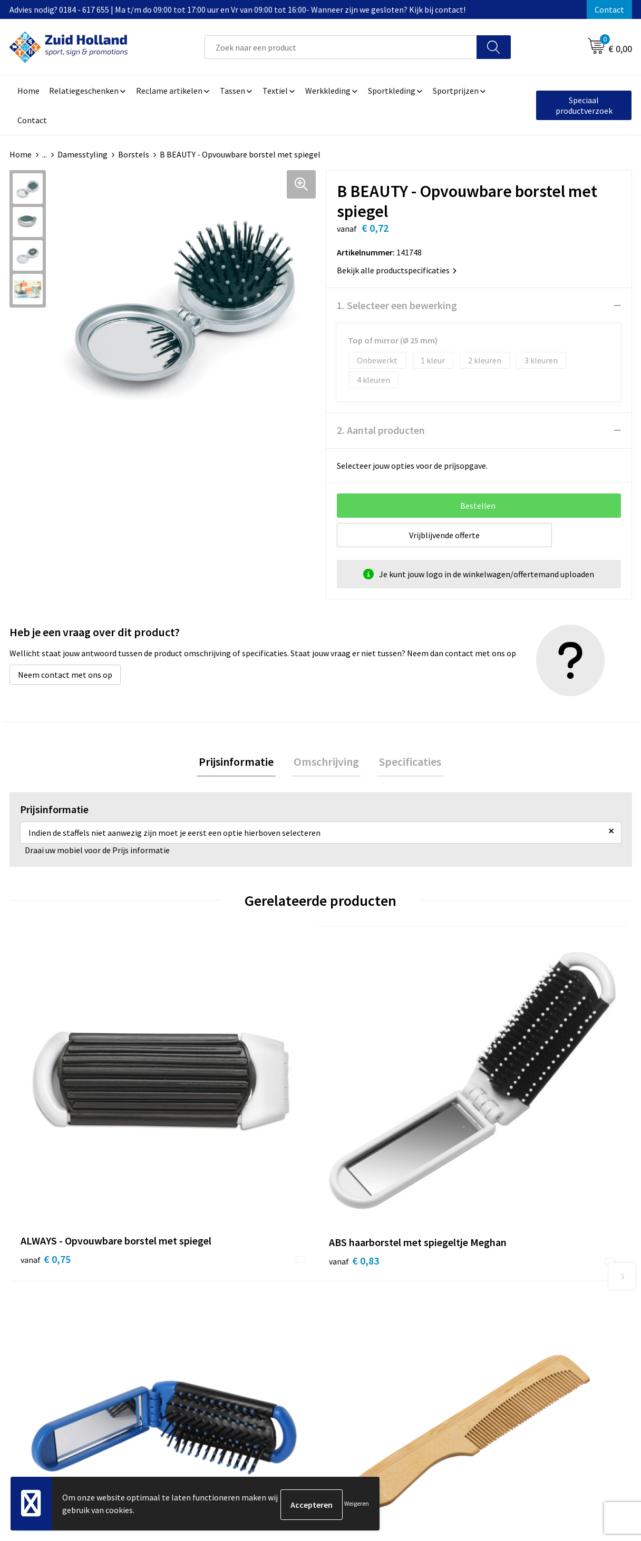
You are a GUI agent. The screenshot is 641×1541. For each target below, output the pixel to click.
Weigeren (356, 1504)
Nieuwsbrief (276, 1296)
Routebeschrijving (287, 1328)
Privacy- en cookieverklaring (535, 1296)
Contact (609, 9)
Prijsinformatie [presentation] (240, 762)
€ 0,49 (357, 1123)
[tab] (240, 762)
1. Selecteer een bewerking (397, 305)
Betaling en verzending (296, 1312)
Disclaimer (503, 1312)
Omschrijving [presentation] (326, 762)
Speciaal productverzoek (584, 105)
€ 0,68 (512, 1107)
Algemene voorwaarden (526, 1280)
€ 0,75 (46, 1123)
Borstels (133, 154)
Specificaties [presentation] (406, 762)
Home (20, 154)
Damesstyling (82, 154)
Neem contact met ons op (65, 674)
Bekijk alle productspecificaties (397, 270)
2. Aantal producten (381, 430)
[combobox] (341, 47)
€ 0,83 (201, 1123)
